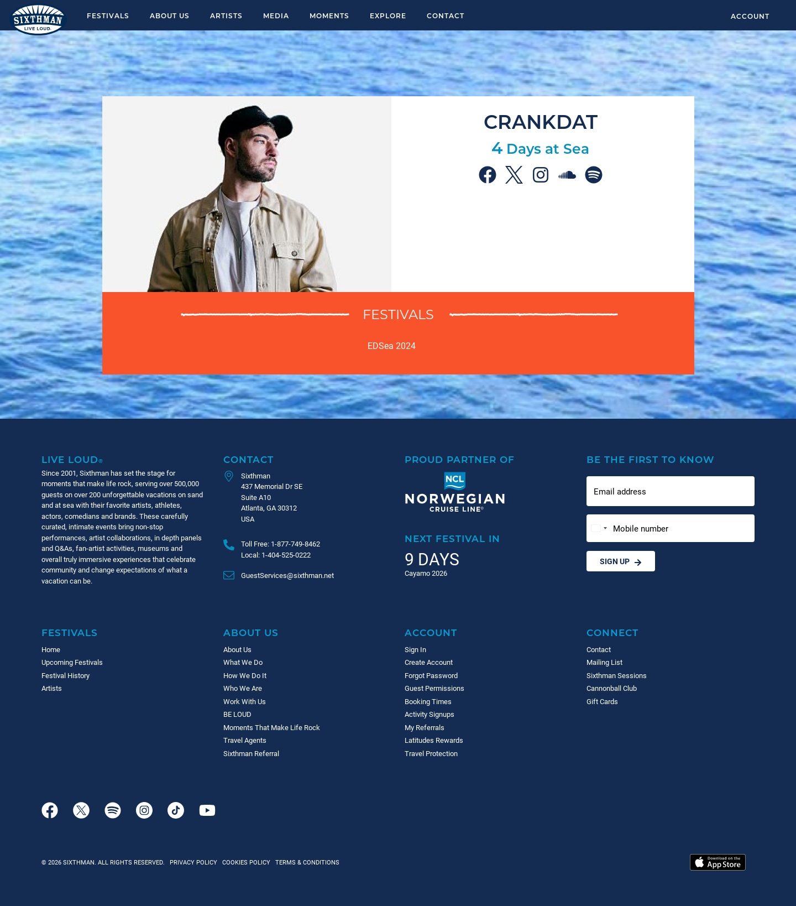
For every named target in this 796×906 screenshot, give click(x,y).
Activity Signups (429, 714)
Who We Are (242, 688)
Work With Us (244, 701)
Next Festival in (452, 538)
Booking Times (428, 701)
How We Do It (244, 675)
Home (50, 649)
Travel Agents (244, 740)
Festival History (65, 675)
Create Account (429, 662)
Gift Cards (602, 701)
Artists (226, 15)
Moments (329, 15)
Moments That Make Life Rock (271, 727)
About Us (170, 15)
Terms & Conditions (305, 862)
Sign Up (621, 561)
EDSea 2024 (392, 345)
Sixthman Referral (251, 753)
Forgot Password (431, 675)
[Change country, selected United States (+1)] (598, 528)
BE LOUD (237, 714)
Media (276, 15)
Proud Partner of (460, 459)
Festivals (108, 15)
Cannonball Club (611, 688)
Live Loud (72, 459)
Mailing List (604, 662)
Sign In (415, 649)
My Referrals (424, 727)
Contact (445, 15)
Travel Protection (431, 753)
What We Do (243, 662)
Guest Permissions (434, 688)
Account (750, 16)
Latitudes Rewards (434, 740)
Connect (612, 632)
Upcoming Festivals (72, 662)
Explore (388, 15)
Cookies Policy (244, 862)
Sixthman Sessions (616, 675)
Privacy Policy (193, 862)
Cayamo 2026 (426, 573)
